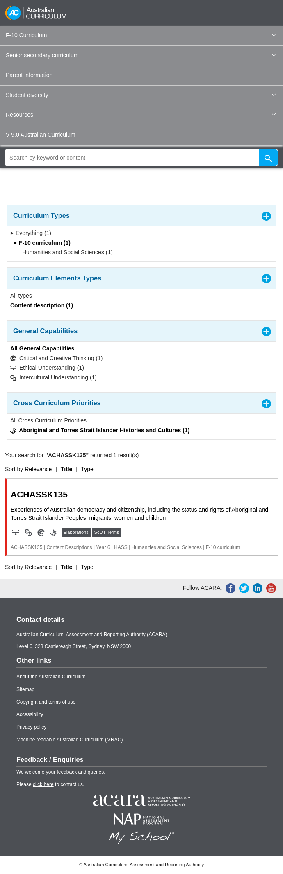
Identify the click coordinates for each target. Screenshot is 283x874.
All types (21, 295)
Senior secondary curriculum (141, 55)
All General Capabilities (42, 348)
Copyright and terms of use (45, 702)
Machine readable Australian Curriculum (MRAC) (69, 740)
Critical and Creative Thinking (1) (56, 358)
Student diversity (141, 95)
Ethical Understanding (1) (47, 367)
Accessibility (29, 714)
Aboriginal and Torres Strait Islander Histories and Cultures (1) (99, 430)
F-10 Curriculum (141, 35)
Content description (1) (41, 305)
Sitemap (25, 689)
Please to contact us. (50, 784)
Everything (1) (30, 233)
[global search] (141, 157)
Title (67, 469)
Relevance (38, 469)
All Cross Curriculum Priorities (48, 420)
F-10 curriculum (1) (42, 242)
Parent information (29, 75)
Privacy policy (31, 727)
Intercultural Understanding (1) (53, 377)
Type (87, 469)
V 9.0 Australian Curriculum (40, 134)
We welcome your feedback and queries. (60, 772)
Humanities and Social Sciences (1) (65, 252)
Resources (141, 114)
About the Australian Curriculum (51, 677)
